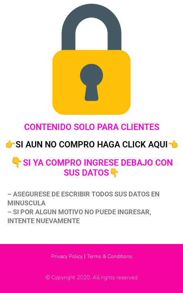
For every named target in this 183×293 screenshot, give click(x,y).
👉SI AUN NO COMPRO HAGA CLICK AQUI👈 (92, 145)
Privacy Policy (67, 256)
